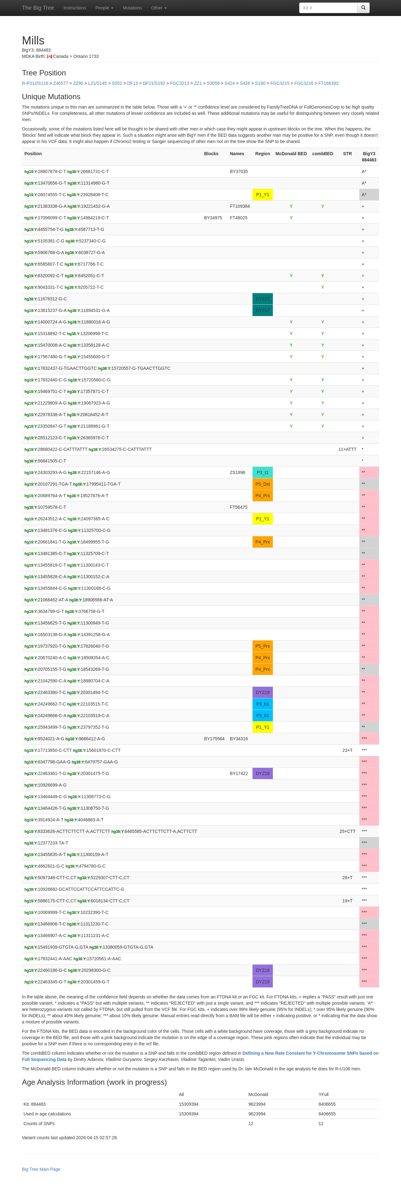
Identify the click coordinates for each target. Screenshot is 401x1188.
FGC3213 (179, 83)
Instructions (75, 7)
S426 (245, 83)
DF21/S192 (154, 83)
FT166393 (328, 83)
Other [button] (159, 7)
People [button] (104, 7)
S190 (260, 83)
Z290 (78, 83)
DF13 (132, 83)
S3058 (213, 83)
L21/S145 (97, 83)
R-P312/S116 (35, 83)
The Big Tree (38, 8)
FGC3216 (304, 83)
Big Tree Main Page (41, 1169)
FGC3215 (279, 83)
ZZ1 (198, 83)
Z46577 (60, 83)
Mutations (132, 7)
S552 (117, 83)
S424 (230, 83)
